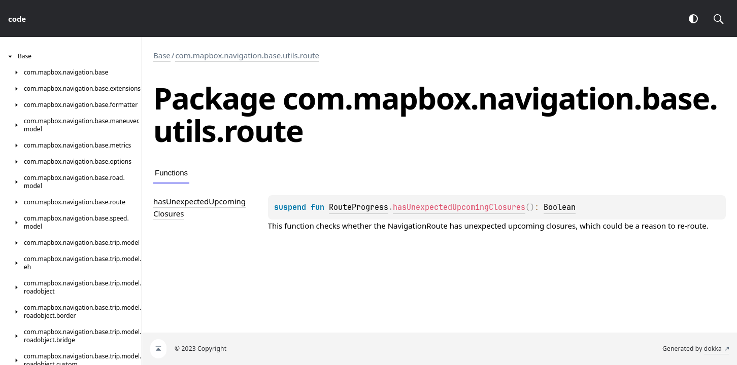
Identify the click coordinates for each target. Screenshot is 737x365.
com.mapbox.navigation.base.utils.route (247, 55)
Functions (171, 172)
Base (162, 55)
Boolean (560, 207)
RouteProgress (358, 207)
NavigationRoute (418, 226)
